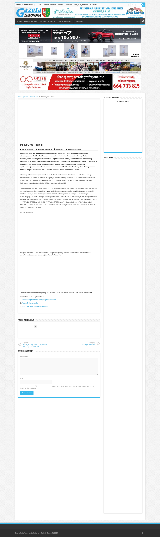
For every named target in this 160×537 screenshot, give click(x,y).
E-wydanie (93, 5)
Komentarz (24, 356)
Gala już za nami (82, 343)
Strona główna (23, 97)
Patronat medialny (50, 5)
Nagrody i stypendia (30, 303)
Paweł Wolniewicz (27, 149)
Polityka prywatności (81, 5)
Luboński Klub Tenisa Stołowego (35, 306)
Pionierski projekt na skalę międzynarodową (39, 300)
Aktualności (34, 97)
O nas (39, 5)
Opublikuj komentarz (74, 149)
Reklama (69, 5)
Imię (21, 378)
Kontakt (60, 5)
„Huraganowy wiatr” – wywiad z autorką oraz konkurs (35, 344)
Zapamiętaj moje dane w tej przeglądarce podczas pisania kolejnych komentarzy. (57, 387)
